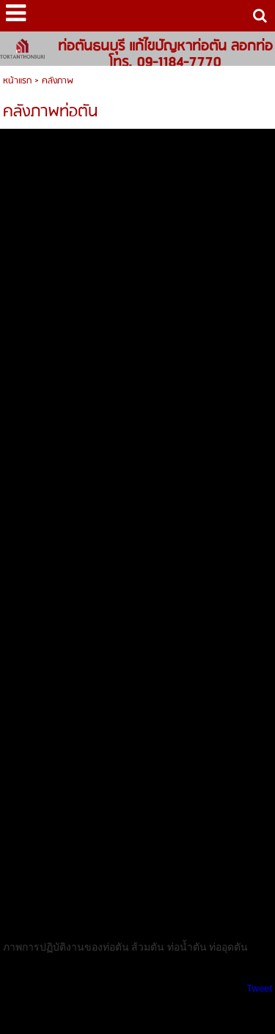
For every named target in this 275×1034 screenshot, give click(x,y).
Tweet (259, 988)
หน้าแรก (17, 81)
